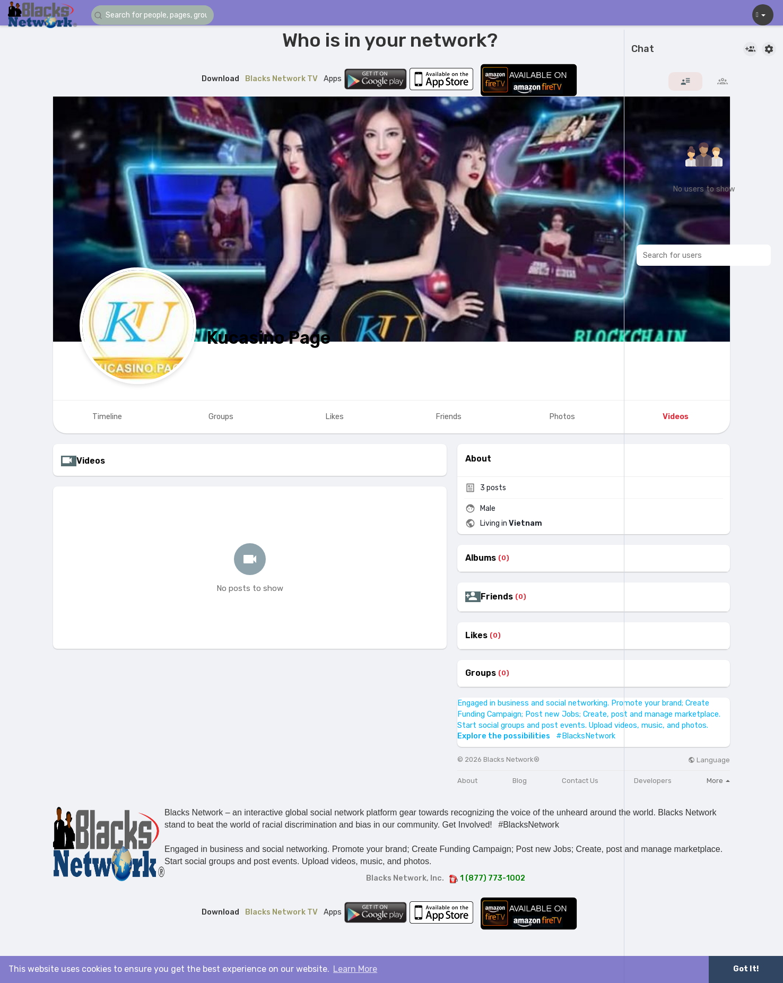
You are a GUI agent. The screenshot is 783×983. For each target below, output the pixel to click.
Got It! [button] (746, 968)
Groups (480, 673)
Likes (476, 635)
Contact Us (580, 780)
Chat (642, 49)
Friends (497, 597)
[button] (155, 15)
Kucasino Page (268, 337)
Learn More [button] (355, 969)
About (467, 780)
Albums (480, 558)
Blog (519, 780)
